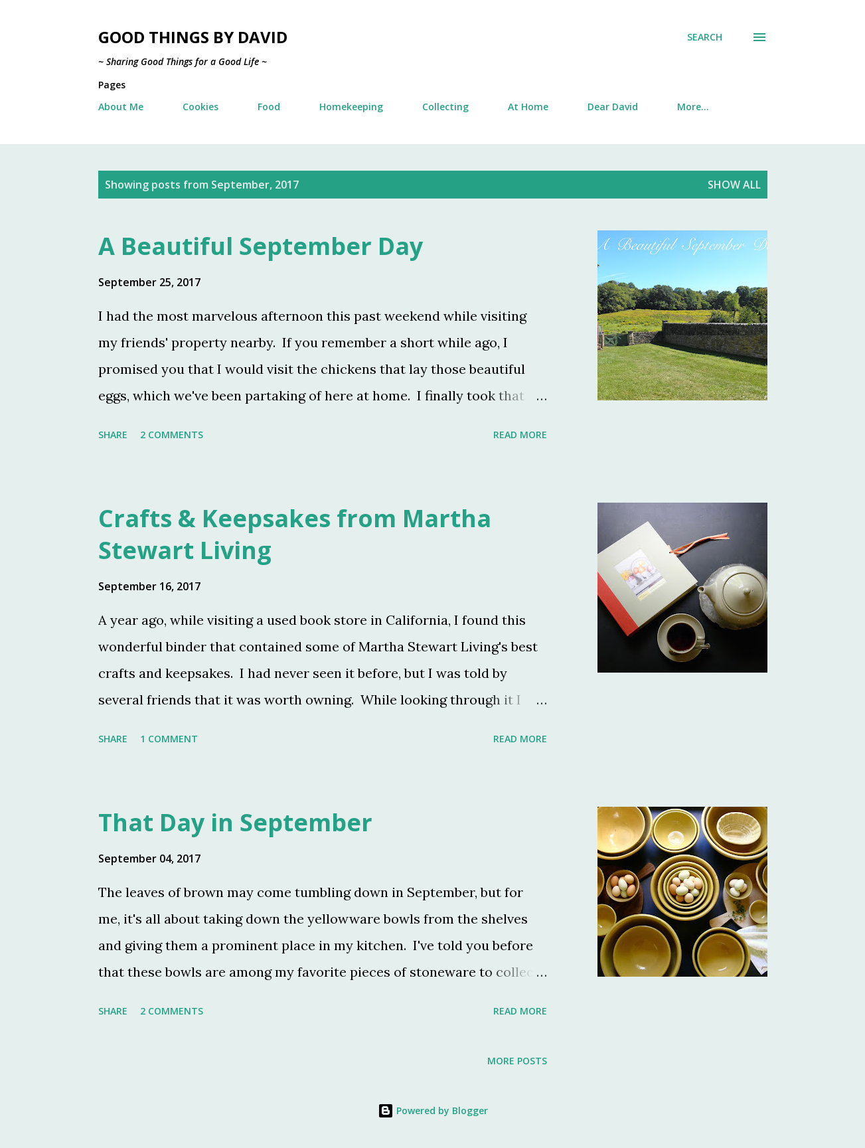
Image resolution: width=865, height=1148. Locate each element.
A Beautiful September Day (260, 246)
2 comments (171, 434)
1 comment (169, 738)
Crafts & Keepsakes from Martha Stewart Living (294, 534)
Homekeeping (351, 106)
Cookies (200, 106)
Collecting (445, 106)
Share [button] (112, 434)
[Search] (704, 37)
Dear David (613, 106)
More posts (517, 1060)
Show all (734, 184)
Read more (520, 434)
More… (693, 106)
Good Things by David (192, 37)
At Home (528, 106)
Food (269, 106)
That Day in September (235, 822)
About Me (120, 106)
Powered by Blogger (433, 1110)
